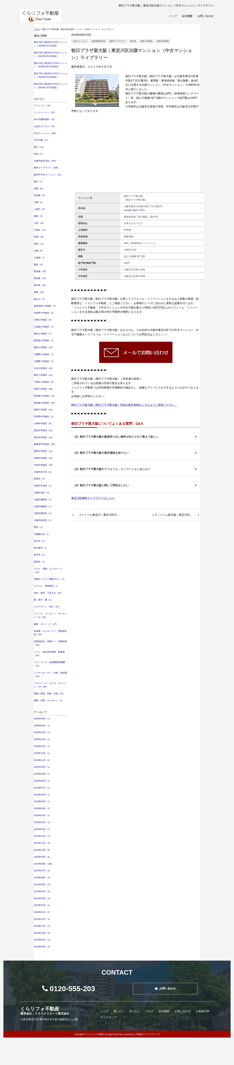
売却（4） (39, 154)
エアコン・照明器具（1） (46, 586)
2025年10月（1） (42, 767)
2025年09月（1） (42, 774)
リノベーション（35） (45, 112)
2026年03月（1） (42, 732)
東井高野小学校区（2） (45, 306)
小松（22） (39, 223)
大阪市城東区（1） (43, 506)
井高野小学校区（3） (44, 313)
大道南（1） (40, 257)
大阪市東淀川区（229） (45, 161)
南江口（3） (40, 299)
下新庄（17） (40, 230)
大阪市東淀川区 (98, 41)
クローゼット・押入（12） (47, 606)
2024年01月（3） (42, 912)
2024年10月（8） (42, 850)
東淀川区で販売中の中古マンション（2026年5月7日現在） (50, 44)
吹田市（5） (40, 478)
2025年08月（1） (42, 781)
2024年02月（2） (42, 905)
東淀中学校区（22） (44, 430)
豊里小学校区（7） (43, 333)
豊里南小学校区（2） (44, 340)
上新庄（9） (40, 209)
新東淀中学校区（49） (45, 444)
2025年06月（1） (42, 794)
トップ (173, 16)
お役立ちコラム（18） (45, 126)
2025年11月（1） (42, 760)
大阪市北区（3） (42, 492)
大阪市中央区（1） (43, 485)
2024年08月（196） (44, 864)
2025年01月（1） (42, 829)
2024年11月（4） (42, 843)
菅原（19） (39, 236)
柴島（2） (39, 216)
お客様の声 (202, 1011)
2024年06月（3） (42, 877)
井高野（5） (40, 195)
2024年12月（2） (42, 836)
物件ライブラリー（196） (47, 167)
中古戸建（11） (42, 140)
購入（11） (39, 147)
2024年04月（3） (42, 891)
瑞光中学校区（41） (44, 437)
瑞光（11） (39, 243)
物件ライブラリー (118, 41)
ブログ (149, 1011)
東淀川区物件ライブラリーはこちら (93, 498)
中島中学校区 (163, 41)
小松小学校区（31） (44, 368)
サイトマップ (108, 1017)
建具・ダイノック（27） (46, 624)
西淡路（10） (40, 271)
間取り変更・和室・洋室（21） (49, 693)
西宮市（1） (40, 561)
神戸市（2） (40, 555)
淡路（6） (39, 188)
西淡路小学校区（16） (45, 403)
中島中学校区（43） (44, 465)
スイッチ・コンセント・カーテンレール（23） (50, 615)
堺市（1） (39, 527)
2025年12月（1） (42, 753)
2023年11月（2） (42, 926)
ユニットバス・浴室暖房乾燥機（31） (49, 664)
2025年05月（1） (42, 801)
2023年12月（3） (42, 919)
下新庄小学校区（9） (44, 382)
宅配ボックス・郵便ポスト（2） (50, 579)
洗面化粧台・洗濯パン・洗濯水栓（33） (50, 643)
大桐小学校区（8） (43, 320)
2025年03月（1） (42, 815)
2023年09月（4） (42, 939)
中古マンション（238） (45, 133)
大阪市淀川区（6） (43, 472)
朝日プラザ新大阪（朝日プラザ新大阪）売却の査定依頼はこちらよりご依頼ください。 (124, 404)
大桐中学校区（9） (43, 423)
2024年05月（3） (42, 884)
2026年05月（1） (42, 718)
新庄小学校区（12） (44, 375)
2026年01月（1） (42, 746)
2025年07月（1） (42, 787)
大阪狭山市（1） (42, 534)
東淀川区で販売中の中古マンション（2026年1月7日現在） (50, 86)
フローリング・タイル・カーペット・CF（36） (50, 685)
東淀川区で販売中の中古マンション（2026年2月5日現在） (50, 75)
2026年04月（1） (42, 725)
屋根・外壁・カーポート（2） (49, 700)
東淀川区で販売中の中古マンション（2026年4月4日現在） (50, 54)
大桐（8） (39, 250)
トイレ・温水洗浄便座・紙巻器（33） (49, 654)
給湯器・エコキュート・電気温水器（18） (50, 633)
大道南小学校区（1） (44, 326)
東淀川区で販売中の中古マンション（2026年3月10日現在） (50, 65)
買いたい (118, 1011)
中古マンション (80, 41)
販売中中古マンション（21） (48, 174)
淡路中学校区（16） (44, 458)
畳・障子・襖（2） (43, 600)
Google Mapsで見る (134, 210)
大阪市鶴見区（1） (43, 513)
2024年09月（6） (42, 857)
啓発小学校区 (146, 41)
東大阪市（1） (41, 548)
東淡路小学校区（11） (45, 396)
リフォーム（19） (43, 105)
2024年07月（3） (42, 870)
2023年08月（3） (42, 946)
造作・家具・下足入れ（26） (48, 593)
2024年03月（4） (42, 898)
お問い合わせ (205, 16)
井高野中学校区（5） (44, 416)
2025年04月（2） (42, 808)
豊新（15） (39, 292)
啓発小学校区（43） (44, 409)
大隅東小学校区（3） (44, 361)
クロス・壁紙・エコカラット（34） (48, 570)
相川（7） (39, 181)
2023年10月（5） (42, 933)
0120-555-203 (68, 989)
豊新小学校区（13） (44, 347)
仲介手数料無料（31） (45, 119)
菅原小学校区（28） (44, 389)
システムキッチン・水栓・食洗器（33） (50, 674)
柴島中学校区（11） (44, 451)
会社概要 (187, 16)
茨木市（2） (40, 541)
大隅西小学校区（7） (44, 354)
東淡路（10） (40, 278)
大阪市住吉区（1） (43, 520)
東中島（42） (40, 285)
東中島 (133, 41)
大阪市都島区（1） (43, 499)
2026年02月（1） (42, 739)
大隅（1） (39, 202)
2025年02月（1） (42, 822)
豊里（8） (39, 264)
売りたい (134, 1011)
